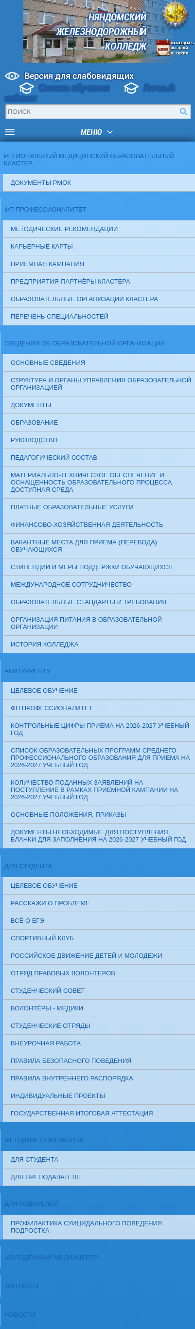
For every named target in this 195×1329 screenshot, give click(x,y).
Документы (31, 405)
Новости (19, 1314)
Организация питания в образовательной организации (86, 623)
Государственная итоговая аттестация (82, 1113)
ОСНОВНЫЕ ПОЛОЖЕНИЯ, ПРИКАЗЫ (68, 814)
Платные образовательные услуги (72, 507)
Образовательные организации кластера (84, 299)
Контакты (21, 1286)
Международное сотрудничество (71, 584)
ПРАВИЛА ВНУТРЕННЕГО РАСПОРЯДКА (72, 1078)
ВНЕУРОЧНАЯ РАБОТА (46, 1043)
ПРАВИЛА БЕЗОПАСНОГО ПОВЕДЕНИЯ (71, 1060)
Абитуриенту (27, 671)
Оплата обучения (74, 88)
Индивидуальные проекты (58, 1095)
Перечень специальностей (59, 316)
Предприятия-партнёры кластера (70, 281)
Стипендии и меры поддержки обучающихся (92, 567)
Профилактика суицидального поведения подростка (86, 1227)
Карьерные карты (42, 246)
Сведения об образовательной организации (84, 343)
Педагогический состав (54, 457)
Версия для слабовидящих (79, 76)
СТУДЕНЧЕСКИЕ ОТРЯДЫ (50, 1025)
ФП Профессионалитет (46, 209)
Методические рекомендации (64, 229)
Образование (34, 422)
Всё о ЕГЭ (27, 920)
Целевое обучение (44, 690)
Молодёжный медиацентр (51, 1257)
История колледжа (44, 644)
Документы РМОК (41, 182)
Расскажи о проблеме (50, 903)
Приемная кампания (47, 264)
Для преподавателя (46, 1177)
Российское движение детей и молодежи (86, 955)
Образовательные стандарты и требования (88, 602)
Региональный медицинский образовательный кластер (89, 159)
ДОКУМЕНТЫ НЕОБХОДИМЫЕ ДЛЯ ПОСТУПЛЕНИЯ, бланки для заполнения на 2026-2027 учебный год (98, 835)
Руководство (34, 440)
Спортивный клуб (42, 938)
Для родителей (31, 1203)
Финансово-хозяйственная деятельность (87, 524)
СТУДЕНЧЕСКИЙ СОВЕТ (48, 990)
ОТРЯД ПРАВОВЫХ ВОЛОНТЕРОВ (63, 973)
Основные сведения (48, 362)
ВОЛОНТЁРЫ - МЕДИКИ (47, 1008)
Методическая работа (43, 1140)
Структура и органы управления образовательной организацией (101, 384)
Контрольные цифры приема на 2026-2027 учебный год (100, 729)
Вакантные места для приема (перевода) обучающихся (84, 546)
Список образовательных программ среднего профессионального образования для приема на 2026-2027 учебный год (100, 758)
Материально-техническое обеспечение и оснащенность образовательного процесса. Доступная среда (92, 482)
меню (91, 132)
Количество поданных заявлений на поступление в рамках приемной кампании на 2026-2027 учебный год (94, 790)
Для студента (28, 866)
